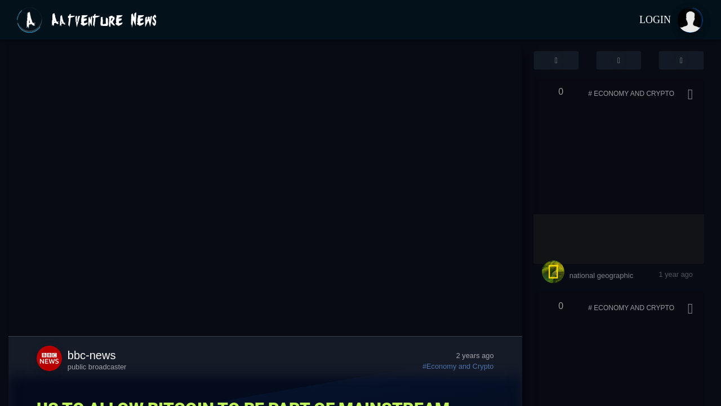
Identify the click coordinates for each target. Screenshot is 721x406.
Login (655, 19)
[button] (556, 60)
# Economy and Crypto (631, 94)
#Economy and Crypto (458, 366)
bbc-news (92, 355)
